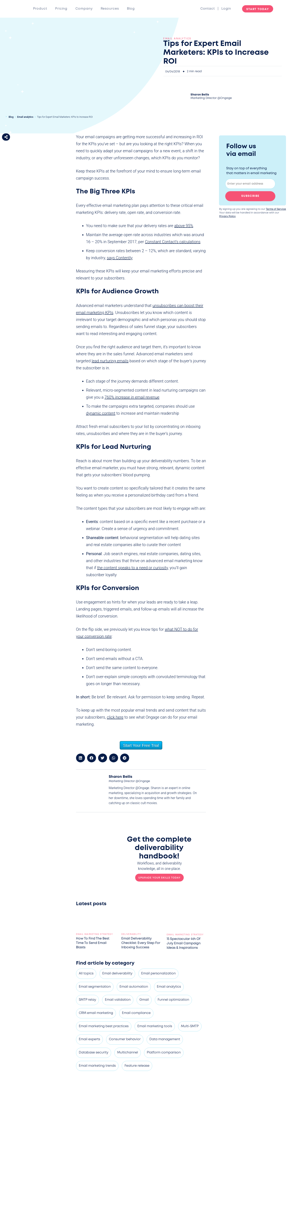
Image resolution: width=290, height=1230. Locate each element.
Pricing (61, 8)
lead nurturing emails (110, 361)
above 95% (183, 225)
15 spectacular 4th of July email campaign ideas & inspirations (184, 943)
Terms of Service (276, 209)
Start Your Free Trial (141, 745)
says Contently (120, 257)
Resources (110, 8)
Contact (209, 8)
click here (115, 717)
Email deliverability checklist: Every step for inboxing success (140, 943)
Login (226, 8)
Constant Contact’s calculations (173, 241)
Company (83, 8)
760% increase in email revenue (131, 397)
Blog (131, 8)
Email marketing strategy (94, 934)
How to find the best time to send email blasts (92, 943)
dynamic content (100, 413)
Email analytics (25, 117)
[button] (6, 137)
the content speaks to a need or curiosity (132, 567)
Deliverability (131, 934)
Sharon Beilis (200, 94)
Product (40, 8)
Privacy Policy (227, 216)
